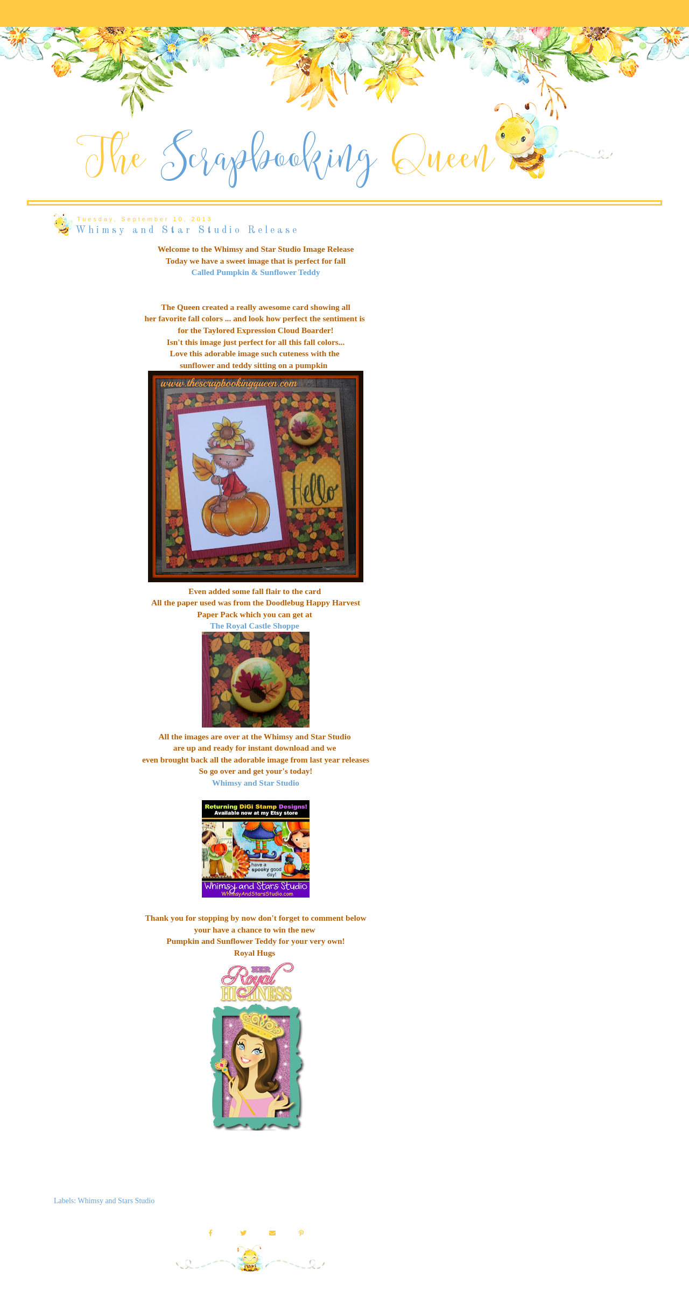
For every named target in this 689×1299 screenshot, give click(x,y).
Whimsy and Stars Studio (116, 1201)
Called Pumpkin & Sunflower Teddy (255, 272)
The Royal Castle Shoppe (254, 625)
